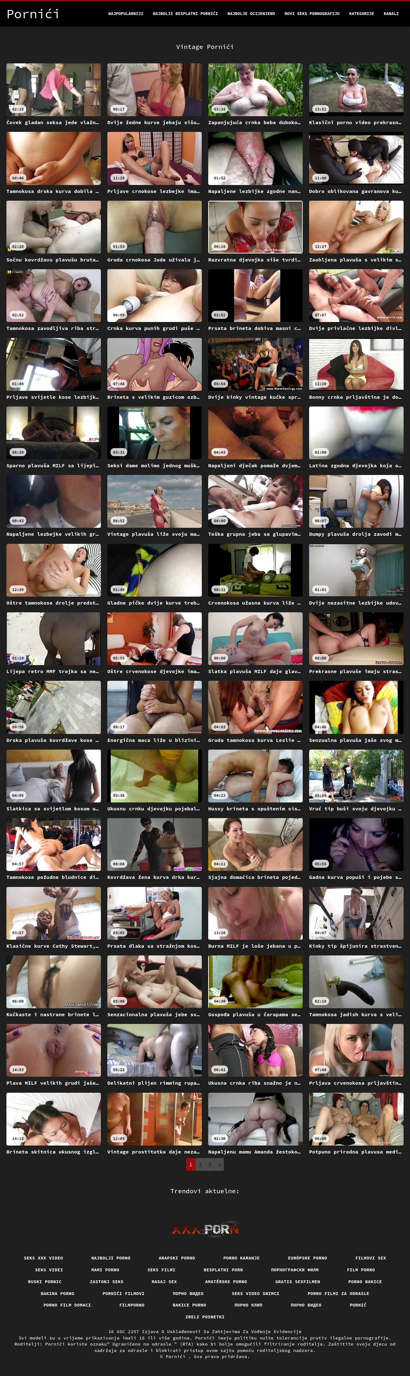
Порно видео (188, 1293)
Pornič (358, 1305)
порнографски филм (295, 1270)
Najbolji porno (111, 1258)
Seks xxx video (43, 1258)
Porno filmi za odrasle (338, 1293)
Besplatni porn (223, 1270)
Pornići (177, 1356)
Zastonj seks (107, 1281)
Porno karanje (241, 1258)
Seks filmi (161, 1270)
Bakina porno (57, 1293)
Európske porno (307, 1258)
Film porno (361, 1270)
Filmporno (131, 1305)
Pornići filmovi (123, 1293)
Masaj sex (164, 1281)
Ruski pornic (45, 1281)
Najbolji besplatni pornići (185, 13)
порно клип (248, 1305)
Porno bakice (365, 1281)
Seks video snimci (256, 1293)
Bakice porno (189, 1305)
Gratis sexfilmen (297, 1281)
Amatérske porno (226, 1281)
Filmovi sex (370, 1258)
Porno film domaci (67, 1305)
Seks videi (49, 1270)
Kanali (391, 13)
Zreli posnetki (205, 1317)
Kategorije (361, 13)
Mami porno (105, 1270)
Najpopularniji (125, 13)
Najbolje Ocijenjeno (251, 13)
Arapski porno (177, 1258)
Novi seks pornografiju (312, 13)
